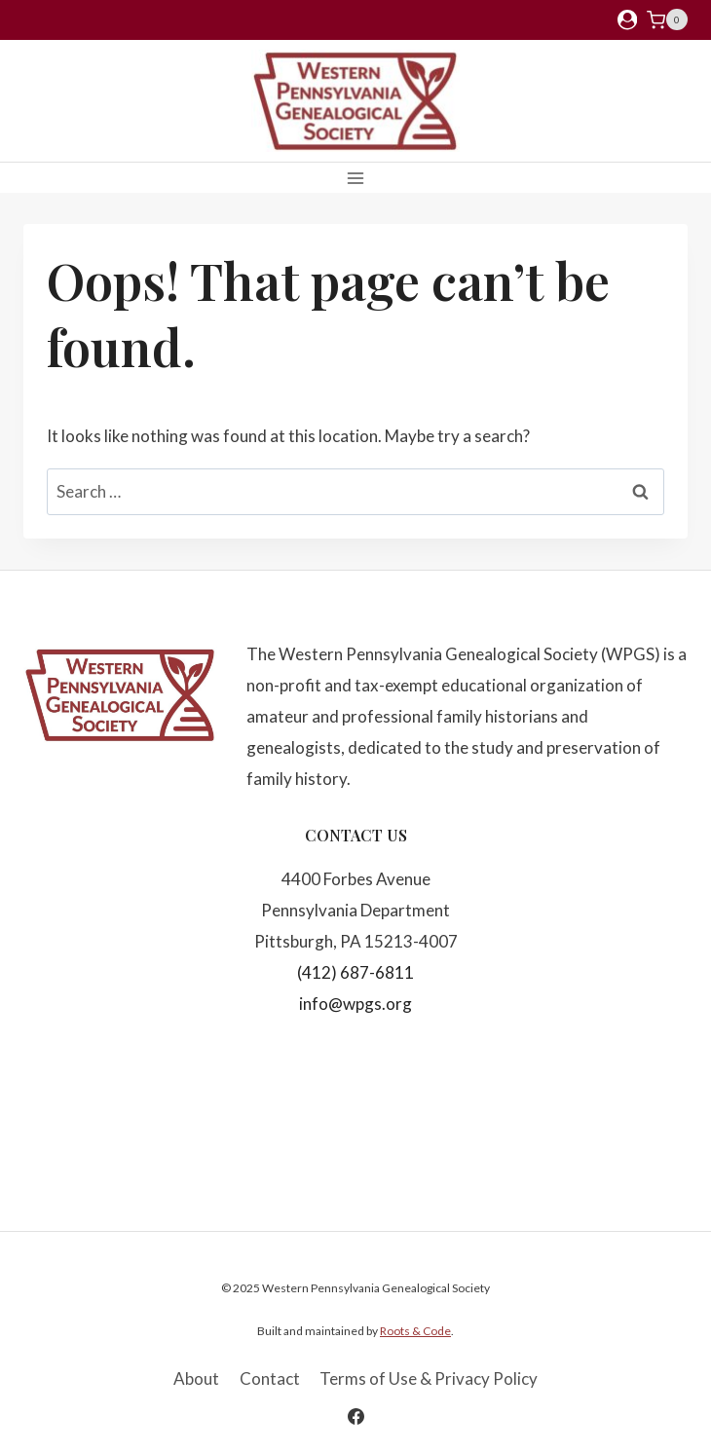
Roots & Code (415, 1330)
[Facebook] (355, 1416)
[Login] (627, 20)
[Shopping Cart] (667, 19)
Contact (270, 1378)
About (196, 1378)
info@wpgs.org (355, 1003)
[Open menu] (356, 178)
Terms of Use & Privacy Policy (428, 1378)
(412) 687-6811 (355, 972)
